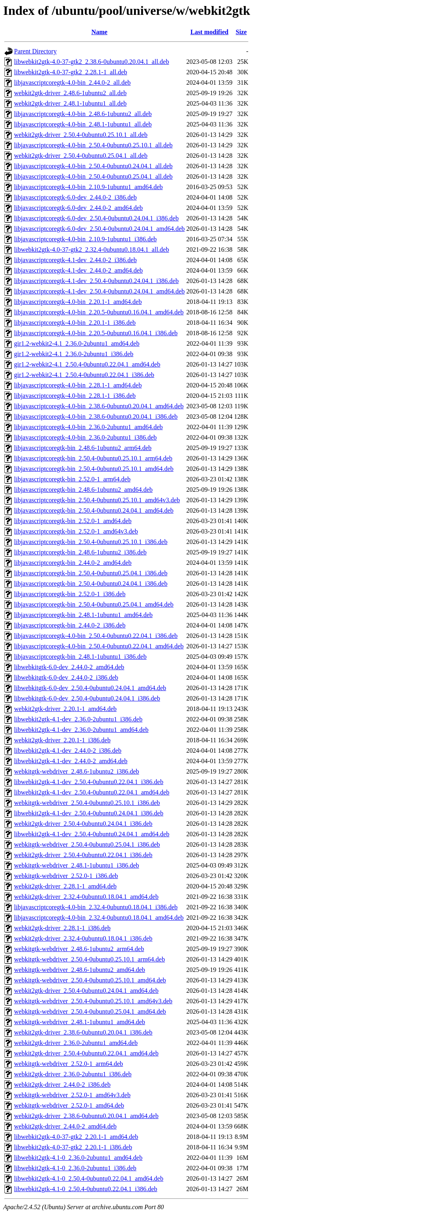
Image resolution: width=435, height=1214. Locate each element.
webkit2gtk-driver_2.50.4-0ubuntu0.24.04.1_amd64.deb (86, 990)
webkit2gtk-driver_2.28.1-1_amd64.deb (65, 886)
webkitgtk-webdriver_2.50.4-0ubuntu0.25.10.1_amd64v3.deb (93, 1001)
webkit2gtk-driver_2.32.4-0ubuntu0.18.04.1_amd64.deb (86, 896)
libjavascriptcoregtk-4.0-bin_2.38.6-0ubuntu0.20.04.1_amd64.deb (99, 406)
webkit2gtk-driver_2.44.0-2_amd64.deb (65, 1126)
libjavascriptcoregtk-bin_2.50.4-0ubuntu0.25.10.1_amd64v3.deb (97, 500)
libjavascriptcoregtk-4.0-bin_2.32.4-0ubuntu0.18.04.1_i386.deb (95, 907)
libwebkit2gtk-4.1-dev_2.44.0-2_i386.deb (68, 750)
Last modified (209, 32)
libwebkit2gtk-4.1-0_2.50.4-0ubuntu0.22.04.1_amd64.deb (88, 1178)
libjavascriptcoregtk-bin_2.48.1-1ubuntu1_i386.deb (80, 656)
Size (241, 32)
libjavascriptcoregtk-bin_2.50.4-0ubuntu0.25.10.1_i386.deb (90, 541)
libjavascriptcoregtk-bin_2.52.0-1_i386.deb (70, 594)
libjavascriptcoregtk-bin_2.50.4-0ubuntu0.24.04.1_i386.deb (90, 583)
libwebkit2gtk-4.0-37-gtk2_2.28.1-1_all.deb (70, 72)
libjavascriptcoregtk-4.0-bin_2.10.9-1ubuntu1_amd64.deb (88, 186)
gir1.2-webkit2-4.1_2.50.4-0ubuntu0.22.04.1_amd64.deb (87, 364)
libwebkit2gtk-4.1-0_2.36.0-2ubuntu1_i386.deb (75, 1168)
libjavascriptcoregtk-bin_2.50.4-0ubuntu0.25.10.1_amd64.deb (93, 468)
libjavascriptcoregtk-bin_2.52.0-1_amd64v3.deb (76, 531)
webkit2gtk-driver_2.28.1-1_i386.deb (62, 928)
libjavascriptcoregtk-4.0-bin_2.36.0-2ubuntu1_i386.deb (85, 437)
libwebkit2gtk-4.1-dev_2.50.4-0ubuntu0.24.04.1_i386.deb (88, 813)
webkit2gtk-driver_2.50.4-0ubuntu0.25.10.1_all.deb (80, 134)
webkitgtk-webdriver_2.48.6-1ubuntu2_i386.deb (76, 771)
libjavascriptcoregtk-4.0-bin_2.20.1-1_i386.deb (75, 322)
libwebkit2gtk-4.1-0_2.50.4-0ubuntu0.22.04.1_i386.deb (85, 1188)
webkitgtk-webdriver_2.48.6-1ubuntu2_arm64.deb (79, 948)
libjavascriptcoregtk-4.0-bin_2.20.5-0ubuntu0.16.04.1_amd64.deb (99, 312)
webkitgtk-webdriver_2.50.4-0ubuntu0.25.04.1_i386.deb (87, 844)
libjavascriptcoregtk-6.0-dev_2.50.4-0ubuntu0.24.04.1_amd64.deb (99, 228)
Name (99, 32)
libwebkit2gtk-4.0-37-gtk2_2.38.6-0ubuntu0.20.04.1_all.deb (91, 61)
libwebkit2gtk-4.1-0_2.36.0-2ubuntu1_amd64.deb (78, 1157)
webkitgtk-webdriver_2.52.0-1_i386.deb (66, 875)
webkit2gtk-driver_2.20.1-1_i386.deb (62, 740)
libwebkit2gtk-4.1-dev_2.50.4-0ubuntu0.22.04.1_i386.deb (88, 781)
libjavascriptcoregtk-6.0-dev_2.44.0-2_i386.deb (75, 197)
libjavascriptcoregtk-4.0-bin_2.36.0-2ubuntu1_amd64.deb (88, 427)
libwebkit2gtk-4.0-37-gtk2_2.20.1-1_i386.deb (73, 1147)
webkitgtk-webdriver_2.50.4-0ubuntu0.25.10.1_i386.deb (87, 802)
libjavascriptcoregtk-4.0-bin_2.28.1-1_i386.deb (75, 395)
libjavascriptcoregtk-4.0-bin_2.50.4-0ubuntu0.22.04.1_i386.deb (95, 635)
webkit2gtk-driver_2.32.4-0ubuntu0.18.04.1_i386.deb (83, 938)
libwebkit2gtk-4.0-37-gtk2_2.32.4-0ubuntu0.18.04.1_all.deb (91, 249)
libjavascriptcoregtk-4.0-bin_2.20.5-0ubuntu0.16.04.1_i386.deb (95, 333)
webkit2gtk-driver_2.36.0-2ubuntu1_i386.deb (73, 1074)
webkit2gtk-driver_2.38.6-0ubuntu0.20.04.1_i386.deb (83, 1032)
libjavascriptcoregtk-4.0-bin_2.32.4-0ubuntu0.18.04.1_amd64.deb (99, 917)
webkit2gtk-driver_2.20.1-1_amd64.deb (65, 708)
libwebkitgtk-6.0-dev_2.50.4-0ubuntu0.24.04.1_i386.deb (87, 698)
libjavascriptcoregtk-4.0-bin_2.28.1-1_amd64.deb (78, 385)
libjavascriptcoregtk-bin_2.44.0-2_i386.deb (70, 625)
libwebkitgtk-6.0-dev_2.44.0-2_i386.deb (66, 677)
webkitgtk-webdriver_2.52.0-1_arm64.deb (68, 1063)
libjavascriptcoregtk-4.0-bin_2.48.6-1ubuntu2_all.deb (83, 113)
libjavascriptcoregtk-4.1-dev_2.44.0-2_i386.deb (75, 260)
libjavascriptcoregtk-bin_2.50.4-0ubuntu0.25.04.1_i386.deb (90, 573)
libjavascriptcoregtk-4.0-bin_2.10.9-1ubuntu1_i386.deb (85, 239)
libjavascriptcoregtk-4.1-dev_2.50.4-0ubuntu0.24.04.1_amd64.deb (99, 291)
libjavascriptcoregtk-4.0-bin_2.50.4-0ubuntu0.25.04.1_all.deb (93, 176)
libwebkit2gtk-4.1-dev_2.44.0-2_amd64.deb (71, 761)
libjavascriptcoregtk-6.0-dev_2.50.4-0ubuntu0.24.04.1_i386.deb (96, 218)
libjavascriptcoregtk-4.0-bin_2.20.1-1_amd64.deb (78, 301)
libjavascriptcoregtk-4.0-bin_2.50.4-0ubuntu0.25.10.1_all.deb (93, 145)
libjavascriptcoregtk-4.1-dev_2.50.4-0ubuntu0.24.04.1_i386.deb (96, 280)
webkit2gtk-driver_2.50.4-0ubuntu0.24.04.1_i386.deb (83, 823)
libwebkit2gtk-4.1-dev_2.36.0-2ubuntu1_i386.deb (78, 719)
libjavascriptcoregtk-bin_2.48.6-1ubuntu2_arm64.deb (83, 447)
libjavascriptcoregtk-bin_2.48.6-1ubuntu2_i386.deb (80, 552)
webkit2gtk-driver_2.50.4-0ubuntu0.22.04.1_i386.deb (83, 854)
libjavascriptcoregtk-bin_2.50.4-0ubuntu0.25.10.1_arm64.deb (93, 458)
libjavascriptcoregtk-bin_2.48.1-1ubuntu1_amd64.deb (83, 614)
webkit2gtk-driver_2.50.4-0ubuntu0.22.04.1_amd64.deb (86, 1053)
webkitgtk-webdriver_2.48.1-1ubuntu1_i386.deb (76, 865)
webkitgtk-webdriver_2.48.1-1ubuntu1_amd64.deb (79, 1021)
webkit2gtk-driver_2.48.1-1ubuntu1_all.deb (70, 103)
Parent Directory (35, 51)
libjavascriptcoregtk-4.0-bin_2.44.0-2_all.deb (72, 82)
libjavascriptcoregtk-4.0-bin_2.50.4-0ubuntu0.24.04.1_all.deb (93, 166)
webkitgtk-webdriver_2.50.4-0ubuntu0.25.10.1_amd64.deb (90, 980)
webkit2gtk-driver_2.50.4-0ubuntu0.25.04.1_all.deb (80, 155)
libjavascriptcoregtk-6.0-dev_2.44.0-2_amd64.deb (78, 207)
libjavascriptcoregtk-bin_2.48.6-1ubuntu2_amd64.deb (83, 489)
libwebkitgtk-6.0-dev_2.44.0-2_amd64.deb (69, 667)
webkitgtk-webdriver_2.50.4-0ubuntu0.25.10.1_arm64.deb (89, 959)
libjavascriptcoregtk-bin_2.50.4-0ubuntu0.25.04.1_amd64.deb (93, 604)
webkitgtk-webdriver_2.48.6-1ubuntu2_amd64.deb (79, 969)
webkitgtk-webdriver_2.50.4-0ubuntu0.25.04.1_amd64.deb (90, 1011)
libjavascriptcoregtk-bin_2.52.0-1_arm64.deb (72, 479)
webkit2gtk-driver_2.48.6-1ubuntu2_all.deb (70, 93)
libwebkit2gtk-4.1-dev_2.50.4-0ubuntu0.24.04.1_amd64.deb (91, 834)
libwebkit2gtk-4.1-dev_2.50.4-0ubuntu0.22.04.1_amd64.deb (91, 792)
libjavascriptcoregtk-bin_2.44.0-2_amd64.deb (73, 562)
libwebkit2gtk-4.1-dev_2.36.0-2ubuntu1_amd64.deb (81, 729)
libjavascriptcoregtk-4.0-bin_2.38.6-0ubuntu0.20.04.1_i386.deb (95, 416)
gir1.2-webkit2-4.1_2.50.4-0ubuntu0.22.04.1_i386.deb (84, 374)
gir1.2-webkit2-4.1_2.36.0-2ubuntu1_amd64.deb (76, 343)
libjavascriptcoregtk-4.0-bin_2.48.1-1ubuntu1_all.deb (83, 124)
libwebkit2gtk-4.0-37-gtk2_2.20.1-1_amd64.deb (76, 1136)
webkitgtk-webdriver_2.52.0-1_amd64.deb (69, 1105)
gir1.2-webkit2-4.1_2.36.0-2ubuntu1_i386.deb (73, 353)
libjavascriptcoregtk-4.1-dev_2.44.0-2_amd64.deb (78, 270)
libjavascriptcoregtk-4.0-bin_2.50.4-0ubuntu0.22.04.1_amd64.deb (99, 646)
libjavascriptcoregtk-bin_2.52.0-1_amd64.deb (73, 520)
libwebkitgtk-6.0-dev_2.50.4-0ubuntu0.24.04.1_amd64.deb (90, 687)
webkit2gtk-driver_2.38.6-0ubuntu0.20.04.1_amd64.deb (86, 1115)
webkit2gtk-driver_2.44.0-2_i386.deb (62, 1084)
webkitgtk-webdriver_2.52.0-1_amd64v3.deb (72, 1095)
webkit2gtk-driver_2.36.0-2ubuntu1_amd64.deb (76, 1042)
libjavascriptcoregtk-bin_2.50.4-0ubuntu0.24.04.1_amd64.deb (93, 510)
